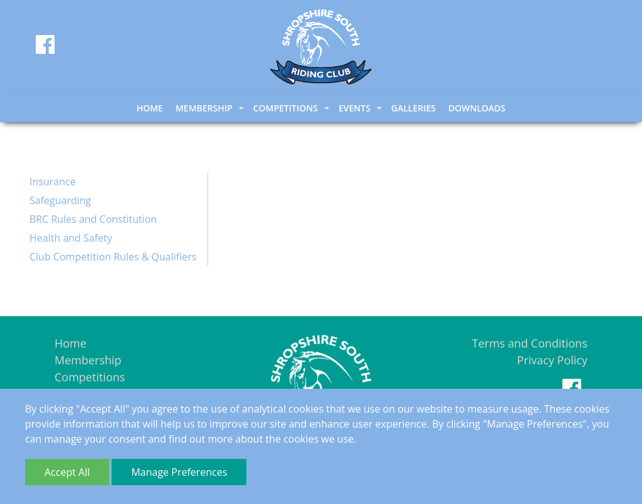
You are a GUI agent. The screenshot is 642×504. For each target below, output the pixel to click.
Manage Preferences (179, 472)
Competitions (90, 376)
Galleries (413, 108)
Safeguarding (60, 200)
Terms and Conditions (529, 343)
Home (150, 108)
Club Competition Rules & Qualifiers (112, 257)
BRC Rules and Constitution (93, 219)
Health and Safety (70, 238)
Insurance (52, 181)
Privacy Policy (552, 360)
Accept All (67, 472)
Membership (88, 360)
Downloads (476, 108)
